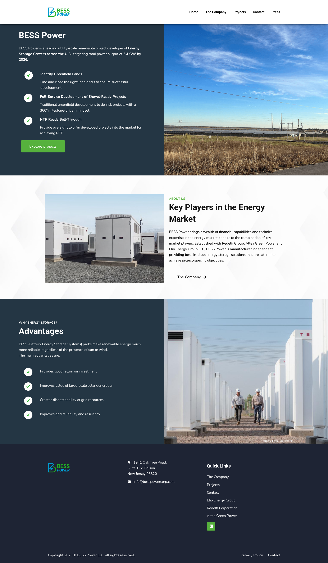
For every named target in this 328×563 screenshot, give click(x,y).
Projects (239, 12)
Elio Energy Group (221, 500)
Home (193, 12)
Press (276, 12)
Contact (258, 12)
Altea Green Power (222, 515)
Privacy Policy (252, 555)
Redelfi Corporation (222, 508)
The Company (215, 12)
